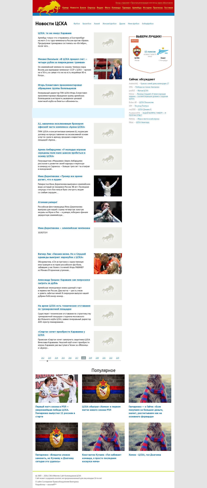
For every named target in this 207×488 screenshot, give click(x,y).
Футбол (77, 23)
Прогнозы (158, 7)
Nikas (131, 122)
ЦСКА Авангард (142, 122)
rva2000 (132, 109)
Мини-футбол (133, 23)
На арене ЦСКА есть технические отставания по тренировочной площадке (64, 307)
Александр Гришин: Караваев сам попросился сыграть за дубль (64, 281)
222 (110, 358)
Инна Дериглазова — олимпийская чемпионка (64, 228)
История (147, 7)
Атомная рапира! (47, 202)
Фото (107, 7)
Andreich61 (133, 83)
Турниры (126, 7)
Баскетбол (87, 23)
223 (117, 358)
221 (104, 358)
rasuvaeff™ (51, 484)
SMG (131, 87)
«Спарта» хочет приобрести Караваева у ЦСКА (61, 333)
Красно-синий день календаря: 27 (155, 83)
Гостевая (168, 7)
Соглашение (47, 481)
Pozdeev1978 (134, 113)
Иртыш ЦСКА (143, 90)
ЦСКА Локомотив (146, 102)
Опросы (91, 7)
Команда (116, 7)
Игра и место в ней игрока (148, 119)
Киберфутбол (147, 23)
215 (63, 358)
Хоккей (97, 23)
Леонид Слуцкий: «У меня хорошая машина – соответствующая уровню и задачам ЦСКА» (148, 96)
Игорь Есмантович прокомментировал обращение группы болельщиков (60, 86)
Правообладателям (61, 481)
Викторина (74, 481)
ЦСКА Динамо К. (145, 109)
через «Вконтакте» (165, 3)
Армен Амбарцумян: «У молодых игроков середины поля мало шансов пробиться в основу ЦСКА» (62, 153)
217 (76, 358)
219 (90, 358)
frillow (131, 94)
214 (56, 358)
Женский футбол (109, 23)
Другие (122, 23)
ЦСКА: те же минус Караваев (54, 33)
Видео (100, 7)
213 (49, 358)
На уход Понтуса (142, 106)
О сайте (38, 481)
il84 (130, 106)
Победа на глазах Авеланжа (147, 87)
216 (69, 358)
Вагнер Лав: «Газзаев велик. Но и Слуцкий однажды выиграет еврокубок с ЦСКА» (62, 255)
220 (97, 358)
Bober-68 (133, 102)
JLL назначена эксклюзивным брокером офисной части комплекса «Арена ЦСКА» (61, 125)
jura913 (132, 90)
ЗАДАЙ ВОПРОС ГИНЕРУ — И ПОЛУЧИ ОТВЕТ (147, 114)
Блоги (83, 7)
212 (42, 358)
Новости (74, 7)
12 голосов (150, 51)
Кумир (65, 7)
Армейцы (136, 7)
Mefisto (132, 119)
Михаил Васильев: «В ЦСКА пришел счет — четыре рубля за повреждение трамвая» (62, 60)
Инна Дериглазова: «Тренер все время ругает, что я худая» (60, 177)
